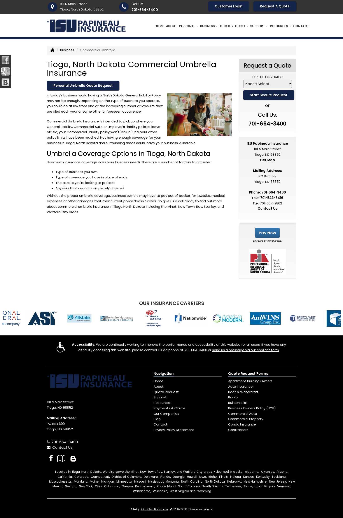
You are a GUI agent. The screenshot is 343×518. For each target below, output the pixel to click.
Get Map (267, 160)
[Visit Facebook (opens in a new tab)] (51, 458)
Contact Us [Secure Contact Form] (267, 208)
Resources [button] (280, 26)
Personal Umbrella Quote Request (83, 85)
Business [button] (209, 26)
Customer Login (228, 6)
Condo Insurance (242, 424)
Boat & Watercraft (243, 392)
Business (67, 50)
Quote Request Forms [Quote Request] (248, 373)
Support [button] (259, 26)
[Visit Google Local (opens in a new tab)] (61, 458)
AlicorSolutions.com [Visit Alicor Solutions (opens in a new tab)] (154, 509)
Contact (301, 26)
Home (159, 26)
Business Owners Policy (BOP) (252, 408)
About (171, 26)
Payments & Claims (170, 408)
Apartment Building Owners (250, 381)
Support (160, 397)
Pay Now (267, 232)
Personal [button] (188, 26)
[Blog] (73, 458)
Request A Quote (275, 6)
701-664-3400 (144, 9)
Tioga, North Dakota (86, 472)
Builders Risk (237, 402)
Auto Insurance (240, 386)
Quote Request (166, 392)
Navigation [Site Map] (164, 373)
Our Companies (166, 413)
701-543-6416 (271, 197)
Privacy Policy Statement (174, 429)
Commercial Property (245, 419)
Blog (157, 419)
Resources (162, 402)
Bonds (233, 397)
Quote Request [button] (234, 26)
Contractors (238, 429)
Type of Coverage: (267, 77)
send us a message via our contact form (245, 350)
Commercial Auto (242, 413)
